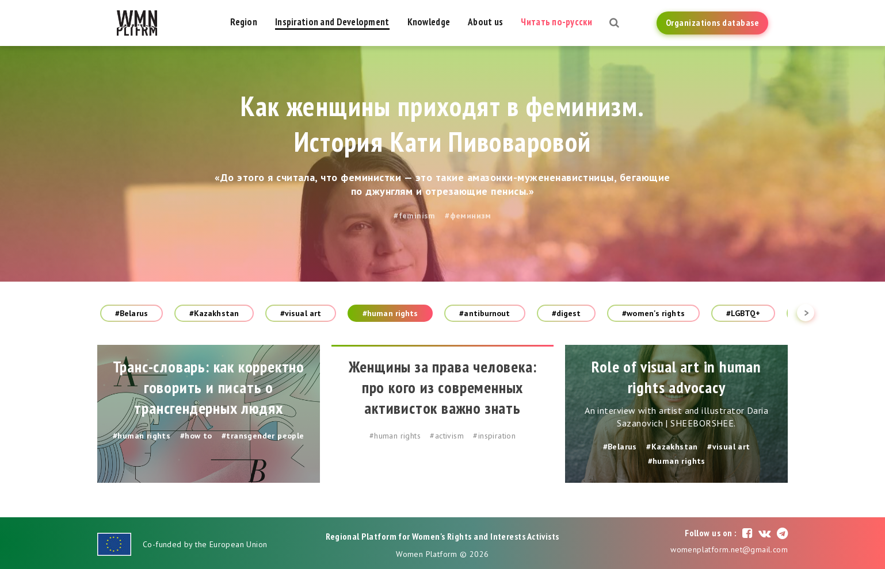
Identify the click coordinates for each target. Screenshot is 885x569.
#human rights (390, 313)
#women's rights (653, 313)
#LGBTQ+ (743, 313)
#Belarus (131, 313)
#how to (196, 435)
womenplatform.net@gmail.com (729, 549)
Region (243, 22)
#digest (566, 313)
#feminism (415, 215)
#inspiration (494, 435)
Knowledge (429, 22)
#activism (447, 435)
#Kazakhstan (214, 313)
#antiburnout (484, 313)
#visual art (300, 313)
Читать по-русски (556, 22)
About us (485, 22)
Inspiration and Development (332, 22)
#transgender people (263, 435)
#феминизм (468, 215)
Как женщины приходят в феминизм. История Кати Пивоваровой (443, 123)
